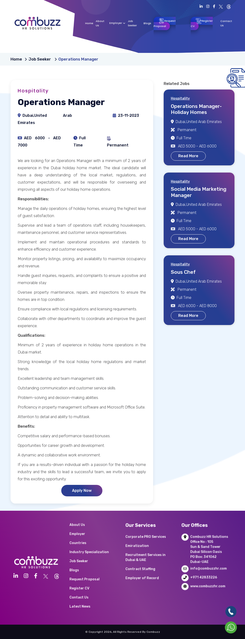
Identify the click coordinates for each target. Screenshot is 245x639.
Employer (117, 23)
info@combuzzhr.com (205, 569)
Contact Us (85, 586)
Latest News (85, 591)
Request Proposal (165, 23)
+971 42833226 (202, 574)
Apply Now (82, 490)
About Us (84, 541)
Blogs (147, 23)
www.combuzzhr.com (204, 579)
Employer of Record (145, 574)
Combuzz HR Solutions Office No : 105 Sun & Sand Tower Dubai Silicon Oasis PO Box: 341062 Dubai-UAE (205, 556)
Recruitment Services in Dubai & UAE (147, 561)
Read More (188, 156)
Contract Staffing (144, 568)
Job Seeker (40, 59)
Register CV (202, 23)
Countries (84, 552)
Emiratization (142, 554)
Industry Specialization (91, 558)
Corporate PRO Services (147, 549)
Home (89, 23)
